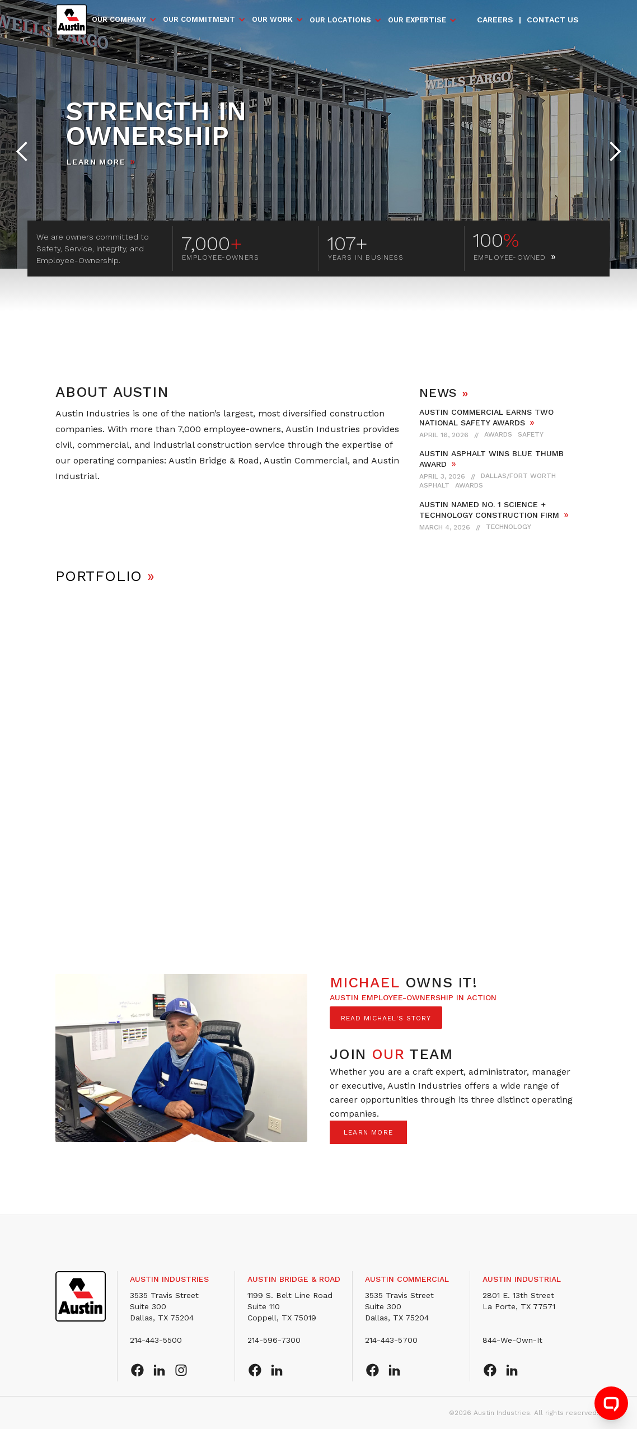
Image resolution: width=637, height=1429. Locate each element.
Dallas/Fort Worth (518, 476)
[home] (71, 20)
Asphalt (434, 485)
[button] (124, 20)
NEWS (444, 393)
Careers (495, 19)
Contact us (553, 19)
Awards (498, 434)
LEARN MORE (368, 1132)
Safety (531, 434)
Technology (508, 527)
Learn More (96, 161)
